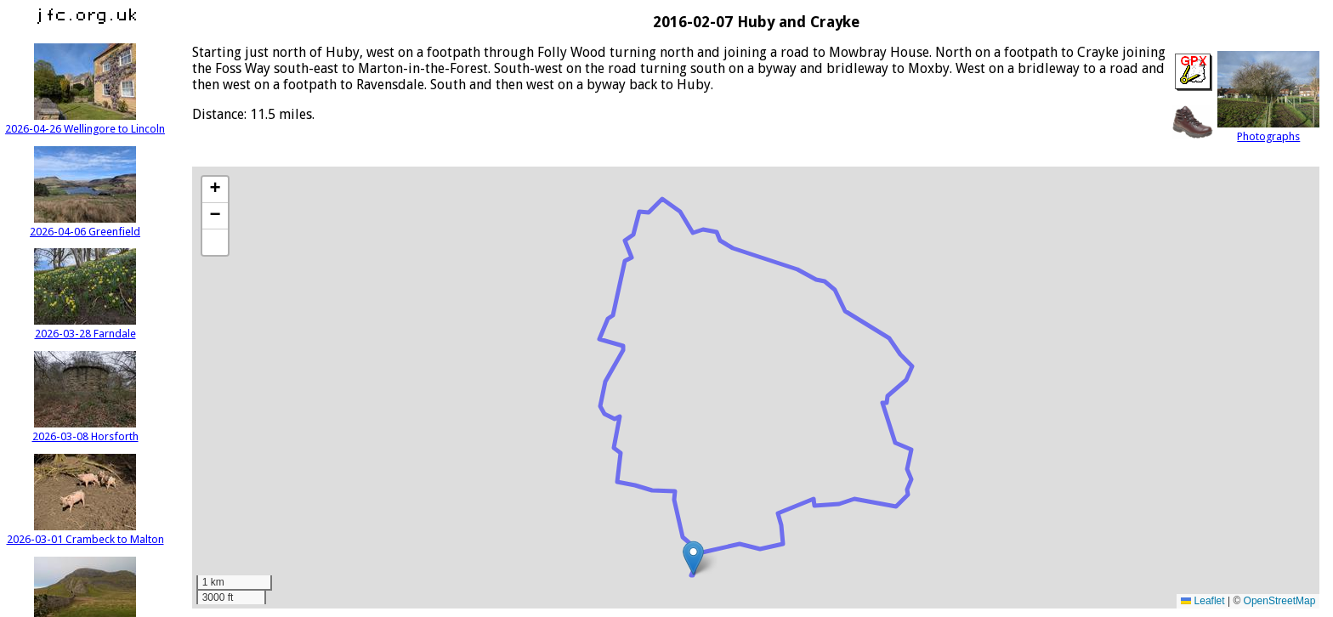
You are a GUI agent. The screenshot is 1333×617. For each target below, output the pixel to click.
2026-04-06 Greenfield (85, 225)
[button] (693, 558)
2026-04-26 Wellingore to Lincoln (85, 122)
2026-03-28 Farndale (85, 327)
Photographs (1268, 130)
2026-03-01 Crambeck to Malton (85, 533)
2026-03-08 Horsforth (85, 430)
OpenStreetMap (1280, 601)
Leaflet (1202, 601)
